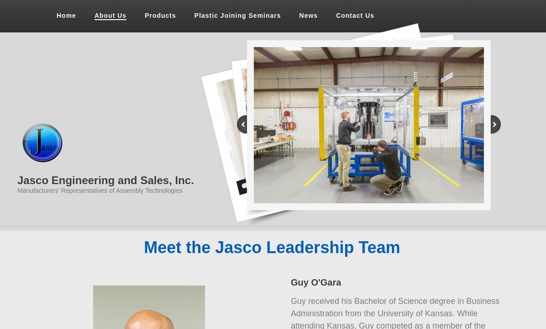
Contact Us (355, 15)
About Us (110, 15)
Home (66, 15)
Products (160, 15)
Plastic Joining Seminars (237, 15)
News (308, 15)
